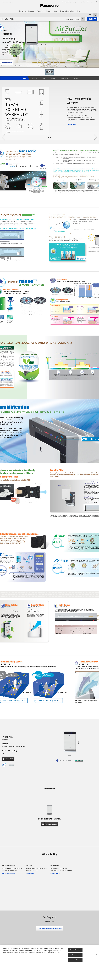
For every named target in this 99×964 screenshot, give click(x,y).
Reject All (75, 955)
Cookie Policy (56, 952)
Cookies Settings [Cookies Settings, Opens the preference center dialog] (75, 950)
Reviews (53, 78)
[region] (49, 954)
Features (34, 78)
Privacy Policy (45, 952)
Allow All (75, 960)
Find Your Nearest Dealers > (9, 873)
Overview (24, 78)
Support (75, 78)
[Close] (97, 955)
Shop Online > (30, 873)
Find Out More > (55, 873)
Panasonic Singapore (7, 2)
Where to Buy (64, 78)
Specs (44, 78)
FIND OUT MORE (71, 124)
